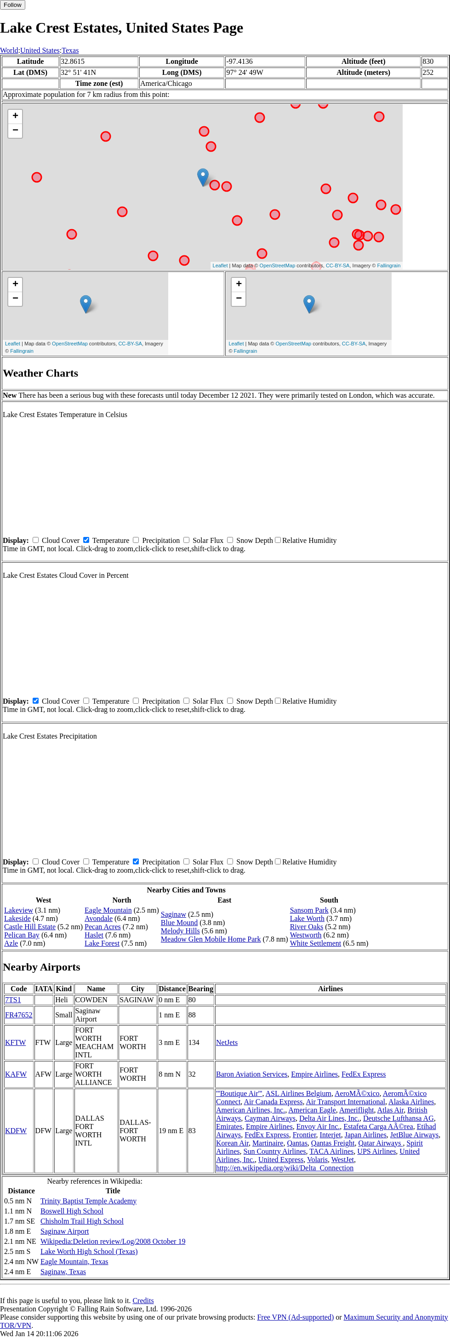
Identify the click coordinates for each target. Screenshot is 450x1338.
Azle (11, 943)
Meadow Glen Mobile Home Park (211, 939)
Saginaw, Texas (63, 1272)
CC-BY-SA (338, 265)
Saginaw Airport (64, 1231)
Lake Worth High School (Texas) (88, 1251)
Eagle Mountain (108, 910)
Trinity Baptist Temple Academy (88, 1201)
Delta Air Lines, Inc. (329, 1118)
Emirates (229, 1126)
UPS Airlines (376, 1151)
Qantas (297, 1143)
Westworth (306, 935)
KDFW (16, 1131)
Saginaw (173, 914)
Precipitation (161, 540)
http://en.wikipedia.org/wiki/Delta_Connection (284, 1168)
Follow (13, 4)
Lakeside (17, 918)
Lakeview (18, 910)
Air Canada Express (273, 1102)
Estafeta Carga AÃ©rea (378, 1126)
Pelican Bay (22, 935)
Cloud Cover (61, 540)
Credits (143, 1300)
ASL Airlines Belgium (298, 1093)
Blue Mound (179, 922)
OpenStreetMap (278, 265)
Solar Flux (208, 540)
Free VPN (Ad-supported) (295, 1317)
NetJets (227, 1042)
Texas (70, 50)
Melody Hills (180, 931)
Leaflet (220, 265)
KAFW (16, 1074)
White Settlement (316, 943)
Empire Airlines (314, 1074)
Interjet (330, 1135)
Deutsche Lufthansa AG (398, 1118)
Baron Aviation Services (251, 1074)
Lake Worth (307, 918)
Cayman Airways (270, 1118)
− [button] (15, 131)
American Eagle (312, 1110)
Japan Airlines (366, 1135)
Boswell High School (71, 1211)
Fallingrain (389, 265)
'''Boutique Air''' (239, 1093)
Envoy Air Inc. (318, 1126)
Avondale (99, 918)
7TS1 (13, 1000)
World (9, 50)
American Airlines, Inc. (250, 1110)
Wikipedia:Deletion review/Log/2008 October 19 (112, 1241)
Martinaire (268, 1143)
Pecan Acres (103, 927)
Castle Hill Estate (30, 927)
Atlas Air (390, 1110)
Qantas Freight (333, 1143)
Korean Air (232, 1143)
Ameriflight (356, 1110)
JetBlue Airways (414, 1135)
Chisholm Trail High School (82, 1221)
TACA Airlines (331, 1151)
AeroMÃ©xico (357, 1093)
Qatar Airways (381, 1143)
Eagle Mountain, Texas (74, 1261)
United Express (280, 1159)
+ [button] (15, 117)
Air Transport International (345, 1102)
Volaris (317, 1159)
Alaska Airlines (411, 1102)
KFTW (15, 1042)
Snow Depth (254, 540)
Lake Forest (102, 943)
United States (40, 50)
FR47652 (19, 1015)
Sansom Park (309, 910)
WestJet (342, 1159)
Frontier (304, 1135)
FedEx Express (364, 1074)
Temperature (111, 540)
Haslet (94, 935)
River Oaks (306, 927)
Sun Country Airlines (275, 1151)
